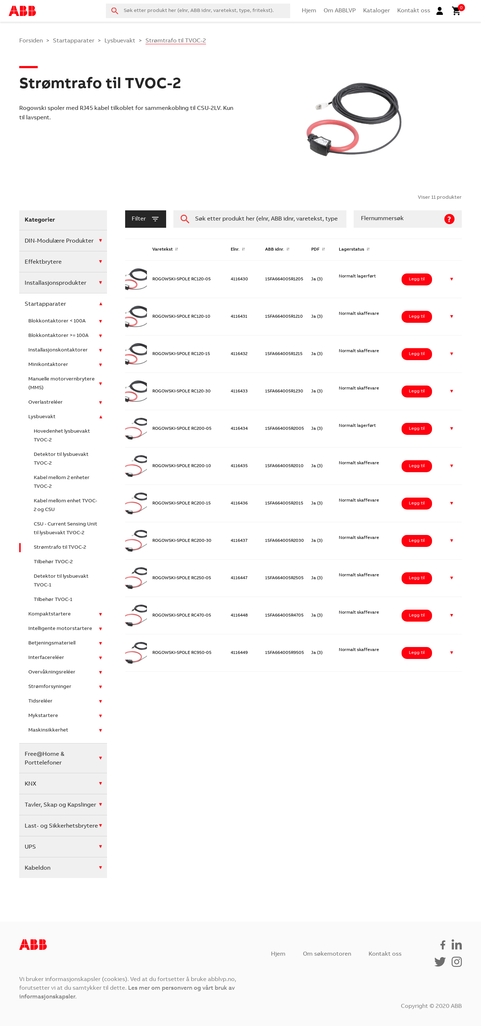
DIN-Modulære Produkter (59, 241)
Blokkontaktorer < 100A (57, 321)
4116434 (239, 429)
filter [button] (146, 219)
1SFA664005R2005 (284, 429)
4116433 (239, 391)
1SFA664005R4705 (284, 615)
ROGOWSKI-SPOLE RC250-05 (181, 578)
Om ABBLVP (340, 11)
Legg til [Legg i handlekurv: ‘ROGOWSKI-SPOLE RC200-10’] (417, 466)
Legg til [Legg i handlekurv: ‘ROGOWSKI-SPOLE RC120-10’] (417, 316)
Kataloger (376, 11)
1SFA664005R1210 (284, 316)
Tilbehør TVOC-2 (53, 562)
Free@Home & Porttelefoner (44, 758)
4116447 (239, 578)
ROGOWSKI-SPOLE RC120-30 (181, 391)
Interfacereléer (46, 657)
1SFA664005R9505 (284, 653)
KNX (30, 784)
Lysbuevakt (119, 41)
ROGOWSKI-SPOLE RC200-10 (181, 466)
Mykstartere (43, 715)
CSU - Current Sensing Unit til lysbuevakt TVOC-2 (65, 529)
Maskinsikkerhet (48, 730)
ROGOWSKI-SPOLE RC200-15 (181, 503)
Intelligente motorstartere (60, 628)
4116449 (239, 653)
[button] (451, 279)
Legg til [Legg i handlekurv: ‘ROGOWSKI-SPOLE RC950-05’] (417, 653)
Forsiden (31, 41)
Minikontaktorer (48, 364)
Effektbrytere (43, 262)
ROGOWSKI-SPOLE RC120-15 (181, 354)
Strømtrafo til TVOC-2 (60, 547)
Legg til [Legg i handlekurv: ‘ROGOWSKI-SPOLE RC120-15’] (417, 354)
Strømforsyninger (49, 686)
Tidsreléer (40, 701)
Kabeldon (37, 868)
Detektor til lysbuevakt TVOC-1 (61, 581)
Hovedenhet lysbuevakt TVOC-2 (62, 436)
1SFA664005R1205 (284, 279)
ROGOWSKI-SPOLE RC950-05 (181, 653)
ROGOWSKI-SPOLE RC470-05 (181, 615)
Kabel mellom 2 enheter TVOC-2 (62, 482)
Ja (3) (316, 279)
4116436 (239, 503)
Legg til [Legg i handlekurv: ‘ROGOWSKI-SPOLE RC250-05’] (417, 578)
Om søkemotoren (327, 954)
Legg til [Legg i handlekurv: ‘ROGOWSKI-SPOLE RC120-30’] (417, 391)
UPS (30, 847)
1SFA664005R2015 (284, 503)
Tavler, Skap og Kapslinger (60, 805)
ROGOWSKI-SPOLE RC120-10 (181, 316)
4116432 (239, 354)
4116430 (239, 279)
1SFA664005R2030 (284, 541)
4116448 (239, 615)
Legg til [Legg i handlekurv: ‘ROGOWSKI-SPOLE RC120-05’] (417, 279)
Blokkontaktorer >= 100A (58, 335)
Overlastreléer (45, 402)
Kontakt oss (413, 11)
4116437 (239, 541)
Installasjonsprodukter (55, 283)
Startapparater (73, 41)
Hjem (309, 11)
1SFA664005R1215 (284, 354)
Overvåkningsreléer (51, 672)
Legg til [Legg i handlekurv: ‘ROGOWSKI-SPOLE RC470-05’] (417, 615)
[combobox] (198, 11)
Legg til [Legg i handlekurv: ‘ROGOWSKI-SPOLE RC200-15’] (417, 503)
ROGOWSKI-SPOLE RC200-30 (181, 541)
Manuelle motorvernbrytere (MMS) (61, 384)
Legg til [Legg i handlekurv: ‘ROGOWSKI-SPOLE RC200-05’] (417, 429)
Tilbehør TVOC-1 (53, 599)
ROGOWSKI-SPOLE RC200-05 (181, 429)
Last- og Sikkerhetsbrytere (61, 826)
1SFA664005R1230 (284, 391)
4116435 (239, 466)
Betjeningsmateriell (51, 643)
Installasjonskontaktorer (58, 350)
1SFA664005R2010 (284, 466)
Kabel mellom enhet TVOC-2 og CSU (65, 505)
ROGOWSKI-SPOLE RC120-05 (181, 279)
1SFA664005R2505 (284, 578)
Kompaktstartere (49, 614)
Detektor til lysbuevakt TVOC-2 (61, 459)
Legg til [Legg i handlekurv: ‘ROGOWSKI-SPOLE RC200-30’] (417, 541)
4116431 (239, 316)
